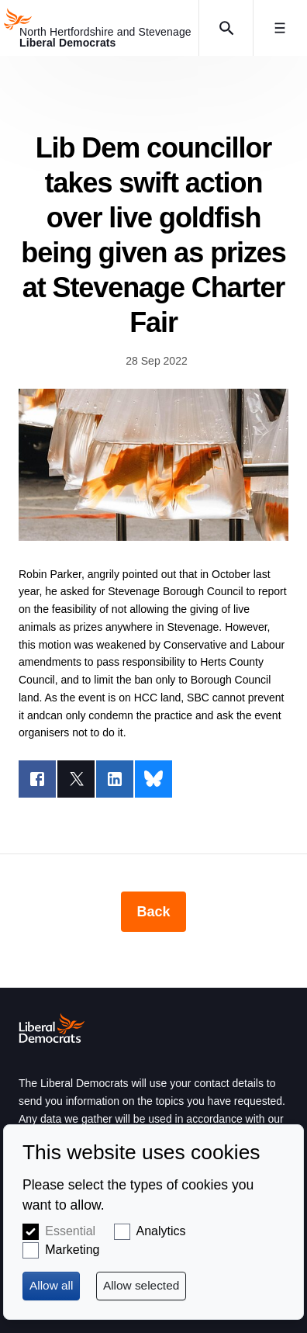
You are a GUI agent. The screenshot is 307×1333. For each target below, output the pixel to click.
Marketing (72, 1249)
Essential (70, 1231)
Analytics (161, 1231)
